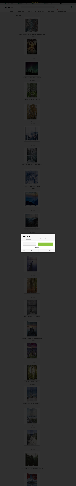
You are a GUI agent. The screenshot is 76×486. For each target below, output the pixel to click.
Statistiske (51, 250)
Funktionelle (43, 250)
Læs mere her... (28, 239)
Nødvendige (25, 250)
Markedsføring (33, 250)
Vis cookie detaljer (38, 247)
